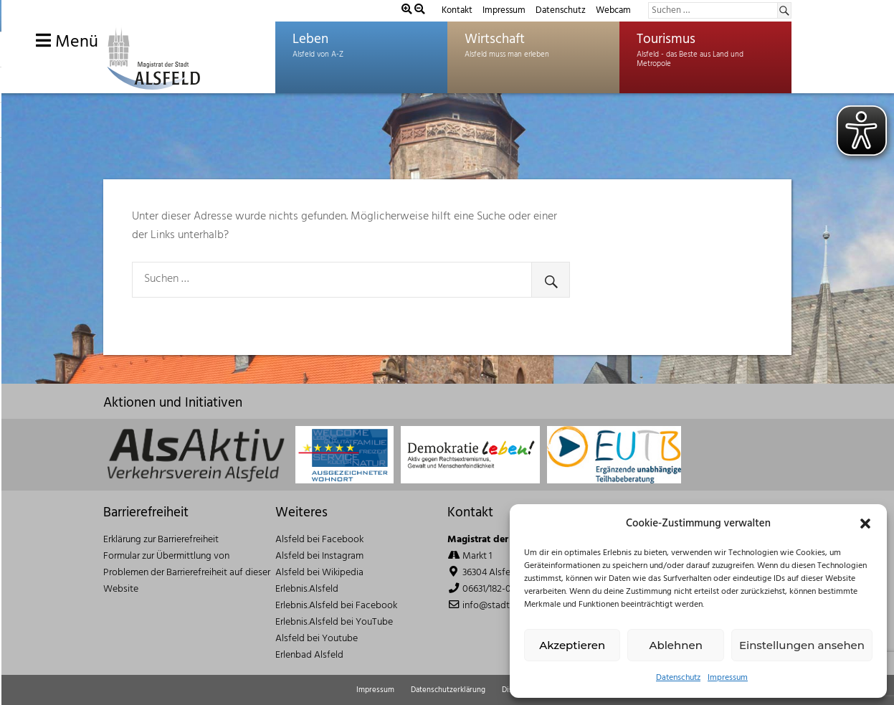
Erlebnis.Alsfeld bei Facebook (336, 605)
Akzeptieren (572, 645)
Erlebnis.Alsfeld (306, 589)
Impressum (728, 678)
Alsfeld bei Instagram (319, 556)
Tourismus (666, 39)
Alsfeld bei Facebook (319, 539)
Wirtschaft (495, 39)
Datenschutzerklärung (448, 689)
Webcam (613, 10)
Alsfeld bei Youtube (316, 638)
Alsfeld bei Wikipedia (319, 572)
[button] (865, 523)
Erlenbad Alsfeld (309, 655)
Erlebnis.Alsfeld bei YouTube (334, 622)
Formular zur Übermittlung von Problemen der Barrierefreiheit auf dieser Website (186, 572)
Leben (310, 39)
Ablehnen (675, 645)
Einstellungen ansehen (802, 645)
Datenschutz (678, 678)
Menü (67, 42)
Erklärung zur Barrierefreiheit (161, 539)
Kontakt (457, 10)
